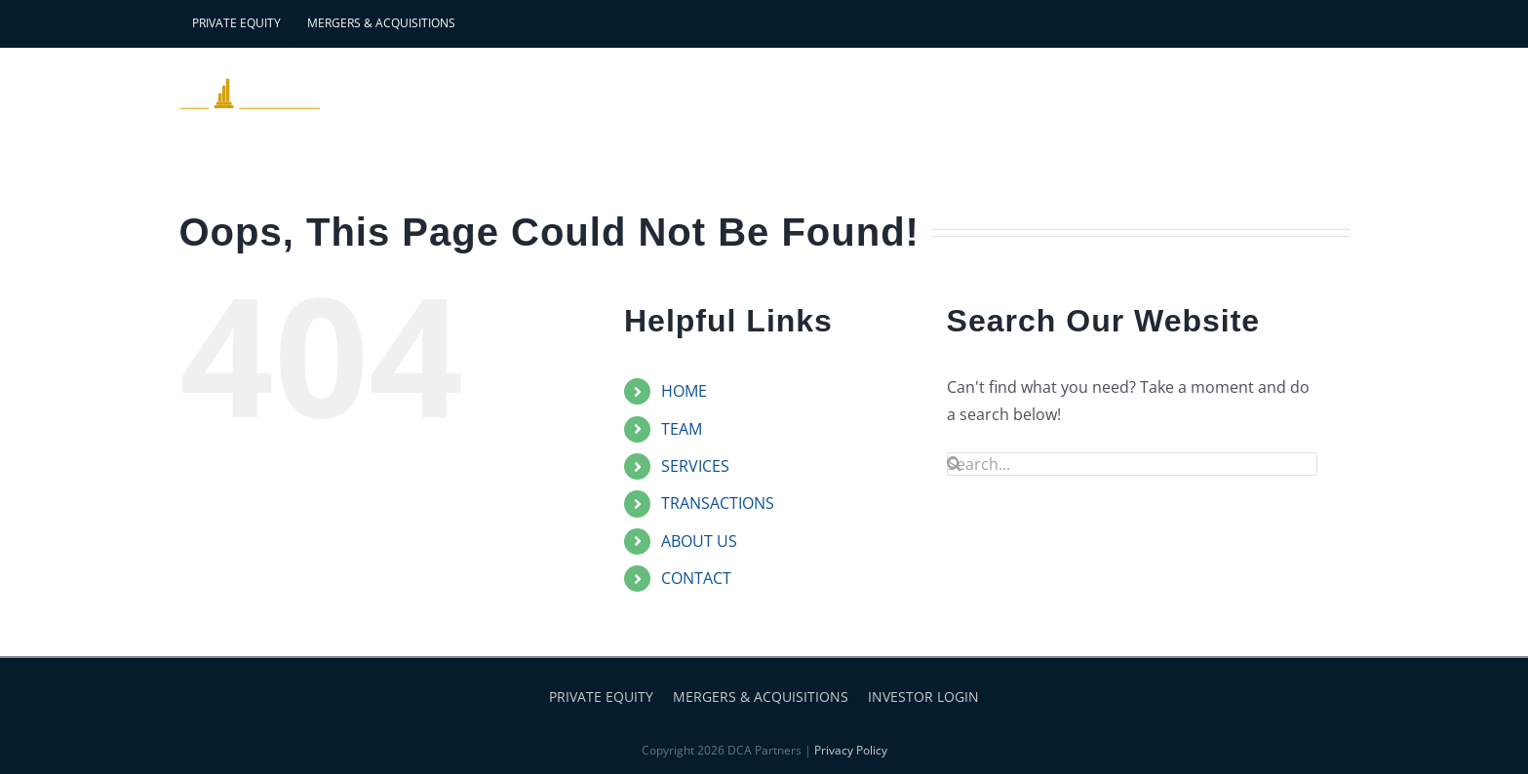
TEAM (681, 429)
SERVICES (695, 466)
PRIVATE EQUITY (601, 696)
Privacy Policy (850, 750)
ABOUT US (699, 541)
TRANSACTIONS (717, 503)
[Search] (954, 463)
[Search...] (1132, 464)
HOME (684, 391)
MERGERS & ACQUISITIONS (760, 696)
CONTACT (696, 578)
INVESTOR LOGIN (923, 696)
